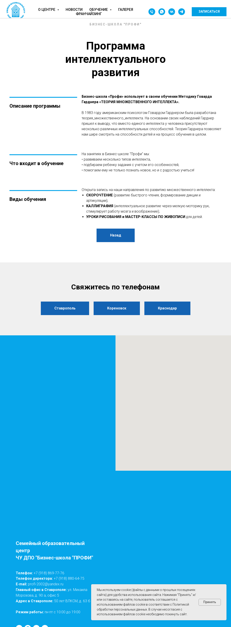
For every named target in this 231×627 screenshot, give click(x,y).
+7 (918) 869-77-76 (49, 573)
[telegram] (181, 11)
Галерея (125, 9)
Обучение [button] (99, 9)
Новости (74, 9)
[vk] (171, 11)
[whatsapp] (161, 11)
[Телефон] (151, 11)
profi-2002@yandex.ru (45, 584)
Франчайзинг (89, 14)
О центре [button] (47, 9)
